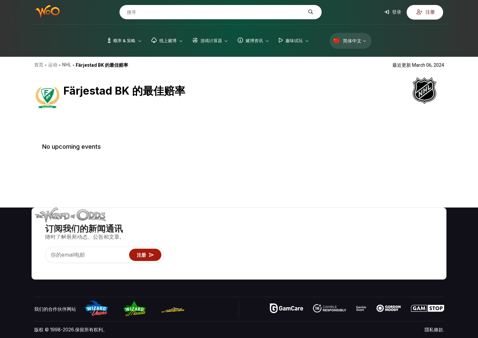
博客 (430, 235)
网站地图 (435, 245)
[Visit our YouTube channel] (39, 266)
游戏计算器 (358, 235)
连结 (401, 245)
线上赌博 (356, 264)
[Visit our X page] (54, 266)
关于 (401, 226)
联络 (401, 235)
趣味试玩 (356, 255)
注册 (426, 12)
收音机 (404, 264)
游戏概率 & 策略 (363, 226)
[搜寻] (215, 12)
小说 (430, 255)
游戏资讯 (356, 245)
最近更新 (406, 255)
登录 (392, 12)
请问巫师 (356, 274)
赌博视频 (435, 226)
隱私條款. (434, 329)
